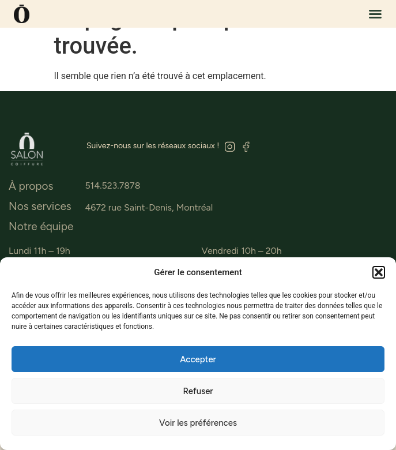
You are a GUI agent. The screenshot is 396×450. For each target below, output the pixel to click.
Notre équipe (41, 226)
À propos (31, 186)
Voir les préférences (198, 423)
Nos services (40, 206)
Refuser (198, 391)
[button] (378, 272)
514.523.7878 (112, 185)
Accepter (198, 359)
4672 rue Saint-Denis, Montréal (149, 207)
